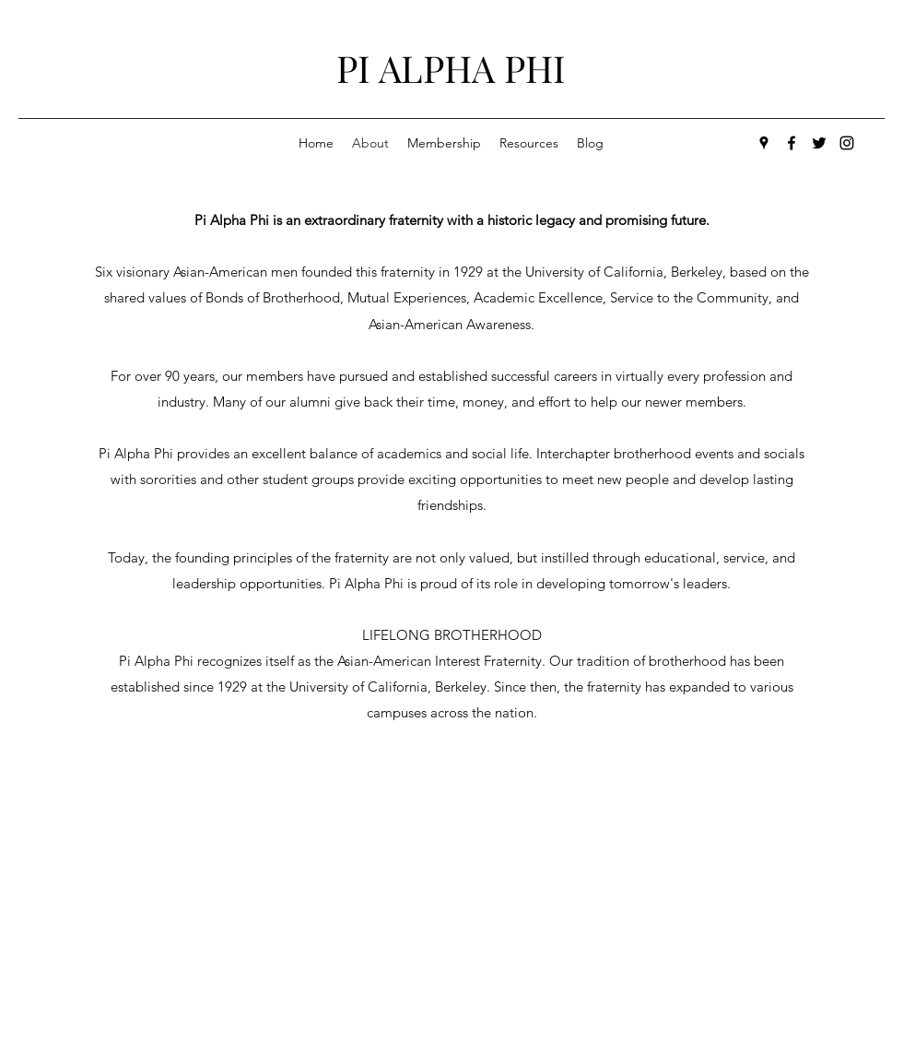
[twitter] (819, 143)
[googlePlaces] (764, 143)
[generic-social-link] (847, 143)
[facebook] (791, 143)
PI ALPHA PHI (451, 67)
